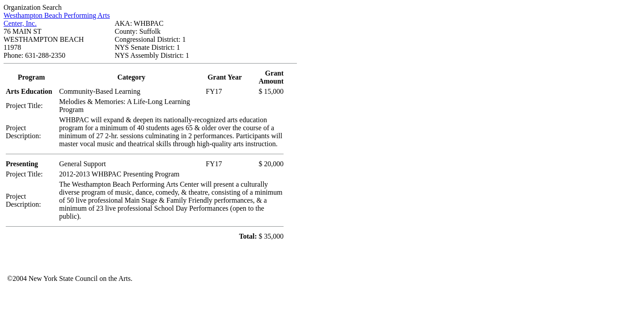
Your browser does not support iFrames (352, 262)
